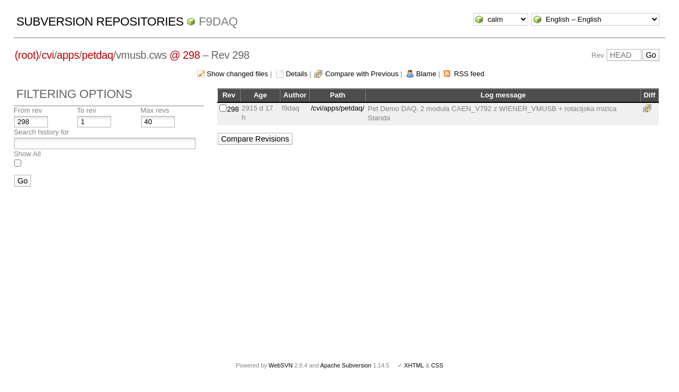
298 (233, 109)
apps (68, 55)
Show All (27, 154)
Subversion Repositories (99, 21)
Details (297, 74)
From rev (28, 110)
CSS (437, 365)
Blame (426, 74)
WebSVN (280, 365)
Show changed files (237, 74)
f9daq (218, 21)
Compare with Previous (361, 74)
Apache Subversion (345, 365)
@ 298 (184, 55)
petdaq (97, 55)
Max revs (154, 110)
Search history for (41, 132)
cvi (47, 55)
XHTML (414, 365)
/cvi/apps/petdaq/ (337, 108)
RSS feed (469, 74)
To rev (86, 110)
